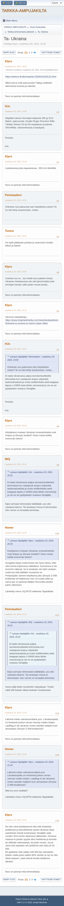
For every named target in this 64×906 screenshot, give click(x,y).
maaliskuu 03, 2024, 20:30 (15, 426)
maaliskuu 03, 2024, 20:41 (15, 464)
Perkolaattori (13, 195)
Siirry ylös (9, 880)
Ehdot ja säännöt (30, 899)
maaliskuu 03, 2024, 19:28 (15, 66)
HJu (7, 106)
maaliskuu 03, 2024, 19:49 (15, 162)
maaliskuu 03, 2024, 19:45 (15, 111)
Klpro (8, 61)
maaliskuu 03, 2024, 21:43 (15, 713)
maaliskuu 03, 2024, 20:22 (15, 349)
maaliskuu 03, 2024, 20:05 (15, 236)
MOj (7, 459)
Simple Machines (40, 902)
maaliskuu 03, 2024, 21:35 (15, 533)
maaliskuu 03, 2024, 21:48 (15, 754)
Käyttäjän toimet (51, 53)
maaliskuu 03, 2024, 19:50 (15, 200)
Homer (9, 527)
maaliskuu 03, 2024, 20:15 (15, 310)
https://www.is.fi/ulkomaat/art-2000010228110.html (30, 76)
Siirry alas (9, 53)
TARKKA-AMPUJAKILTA (24, 10)
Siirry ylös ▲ (43, 899)
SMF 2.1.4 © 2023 (24, 902)
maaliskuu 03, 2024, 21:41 (15, 614)
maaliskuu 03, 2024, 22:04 (15, 820)
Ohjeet (18, 899)
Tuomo (9, 230)
